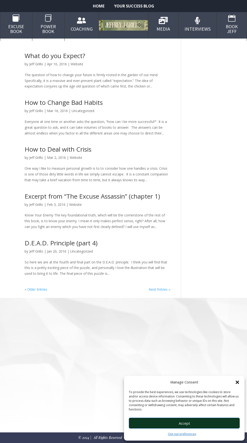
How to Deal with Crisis (58, 149)
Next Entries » (159, 289)
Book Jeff (232, 28)
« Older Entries (36, 289)
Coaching (82, 29)
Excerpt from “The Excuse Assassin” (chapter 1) (92, 196)
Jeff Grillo (36, 64)
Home (98, 6)
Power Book (48, 28)
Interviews (198, 29)
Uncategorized (83, 110)
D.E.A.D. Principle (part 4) (61, 243)
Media (163, 29)
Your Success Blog (134, 6)
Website (77, 64)
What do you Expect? (55, 55)
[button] (237, 382)
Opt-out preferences (182, 434)
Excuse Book (16, 28)
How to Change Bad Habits (64, 102)
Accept (184, 423)
